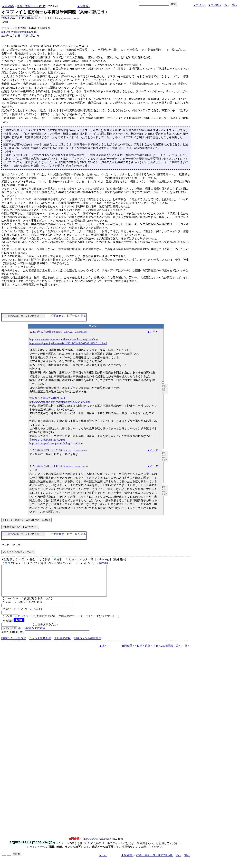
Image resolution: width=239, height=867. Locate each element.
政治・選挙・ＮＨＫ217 (31, 6)
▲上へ (103, 651)
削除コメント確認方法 (87, 644)
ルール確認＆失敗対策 (31, 634)
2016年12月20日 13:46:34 (47, 466)
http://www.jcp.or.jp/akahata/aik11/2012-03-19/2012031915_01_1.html (68, 343)
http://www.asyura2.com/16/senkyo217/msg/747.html (19, 15)
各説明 (103, 563)
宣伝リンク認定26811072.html (47, 439)
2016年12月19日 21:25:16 (47, 450)
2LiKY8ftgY (68, 450)
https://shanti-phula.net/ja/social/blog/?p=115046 (56, 443)
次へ (226, 5)
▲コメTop (199, 5)
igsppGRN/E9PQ (65, 18)
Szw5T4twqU (68, 466)
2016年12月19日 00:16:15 (47, 331)
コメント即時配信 (40, 644)
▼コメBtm (214, 5)
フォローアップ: (11, 545)
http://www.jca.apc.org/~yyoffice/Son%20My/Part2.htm (59, 401)
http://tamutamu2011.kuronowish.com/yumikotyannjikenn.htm (63, 339)
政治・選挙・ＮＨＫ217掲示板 (155, 651)
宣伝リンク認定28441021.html (47, 398)
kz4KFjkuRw (68, 332)
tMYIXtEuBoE (80, 466)
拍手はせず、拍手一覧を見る (68, 315)
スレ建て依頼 (62, 644)
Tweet (4, 21)
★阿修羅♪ (8, 6)
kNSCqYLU (77, 18)
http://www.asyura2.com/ (97, 844)
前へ (234, 5)
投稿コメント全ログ (13, 644)
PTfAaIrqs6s (78, 450)
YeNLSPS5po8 (80, 332)
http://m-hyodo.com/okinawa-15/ (19, 31)
